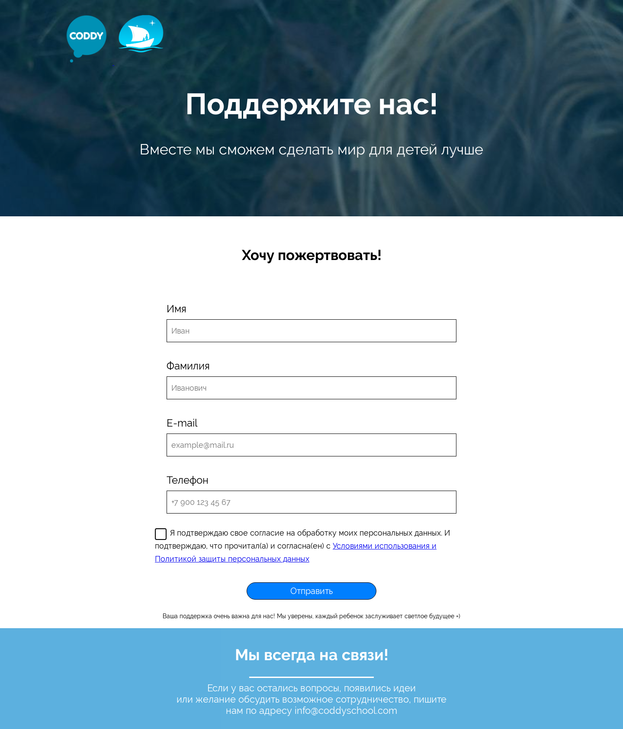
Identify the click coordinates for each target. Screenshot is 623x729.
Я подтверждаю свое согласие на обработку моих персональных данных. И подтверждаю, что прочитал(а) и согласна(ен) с (302, 545)
